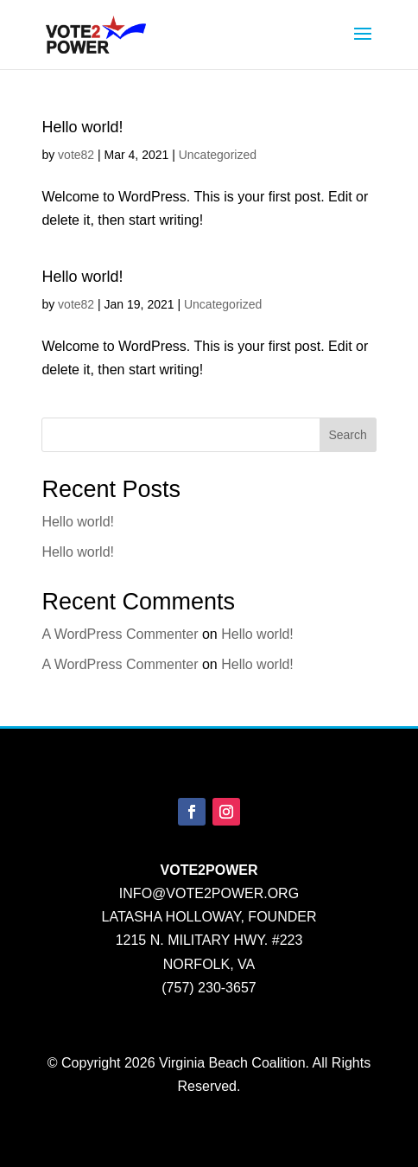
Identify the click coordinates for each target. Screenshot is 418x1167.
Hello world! (82, 127)
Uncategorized (217, 155)
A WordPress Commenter (119, 634)
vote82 (76, 155)
